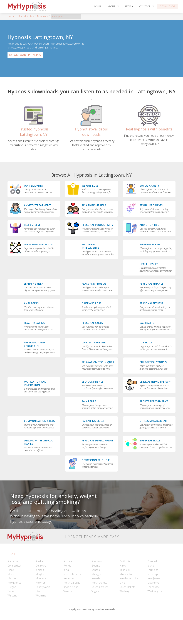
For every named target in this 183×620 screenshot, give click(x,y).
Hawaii (123, 565)
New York (42, 16)
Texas (11, 591)
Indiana (40, 570)
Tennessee (153, 587)
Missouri (12, 578)
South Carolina (100, 587)
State (129, 6)
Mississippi (153, 574)
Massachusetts (72, 574)
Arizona (67, 561)
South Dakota (127, 587)
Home (97, 6)
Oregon (12, 587)
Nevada (96, 578)
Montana (41, 578)
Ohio (122, 582)
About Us (112, 6)
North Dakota (99, 582)
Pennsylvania (43, 587)
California (125, 561)
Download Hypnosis (25, 55)
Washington (126, 591)
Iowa (66, 570)
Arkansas (97, 561)
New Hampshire (129, 578)
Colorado (152, 561)
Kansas (96, 570)
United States (26, 16)
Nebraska (69, 578)
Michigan (97, 574)
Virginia (96, 591)
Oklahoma (153, 582)
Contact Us (146, 6)
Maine (11, 574)
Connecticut (14, 565)
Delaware (41, 565)
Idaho (150, 565)
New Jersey (153, 578)
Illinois (11, 570)
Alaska (39, 561)
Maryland (41, 574)
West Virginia (154, 591)
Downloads (167, 6)
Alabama (13, 561)
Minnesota (126, 574)
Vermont (68, 591)
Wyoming (41, 595)
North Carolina (71, 582)
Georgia (96, 565)
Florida (67, 565)
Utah (38, 591)
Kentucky (125, 570)
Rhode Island (70, 587)
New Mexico (14, 582)
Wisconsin (13, 595)
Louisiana (152, 570)
